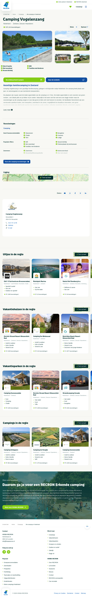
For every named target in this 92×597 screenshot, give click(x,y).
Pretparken (7, 569)
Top (87, 526)
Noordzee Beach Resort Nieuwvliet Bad (71, 337)
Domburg (83, 283)
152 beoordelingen (14, 27)
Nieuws (51, 572)
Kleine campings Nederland (12, 584)
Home (14, 14)
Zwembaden (7, 565)
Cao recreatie (53, 581)
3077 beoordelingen (72, 351)
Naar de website (66, 80)
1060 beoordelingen (13, 294)
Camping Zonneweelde (12, 393)
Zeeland (43, 283)
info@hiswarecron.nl (8, 541)
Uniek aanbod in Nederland (64, 2)
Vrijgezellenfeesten (9, 578)
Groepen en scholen (55, 544)
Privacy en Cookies (60, 593)
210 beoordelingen (42, 351)
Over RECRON (53, 562)
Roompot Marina (39, 281)
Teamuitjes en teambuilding (12, 575)
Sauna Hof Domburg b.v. (72, 281)
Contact (51, 575)
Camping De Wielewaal (41, 336)
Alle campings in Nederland (34, 14)
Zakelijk (51, 550)
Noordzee (21, 283)
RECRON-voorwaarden (56, 578)
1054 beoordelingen (13, 408)
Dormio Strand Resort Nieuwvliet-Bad (17, 337)
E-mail (10, 228)
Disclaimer (70, 593)
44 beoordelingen (71, 294)
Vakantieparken (53, 541)
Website (10, 225)
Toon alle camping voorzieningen (17, 162)
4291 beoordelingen (72, 408)
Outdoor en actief (54, 547)
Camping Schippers (11, 450)
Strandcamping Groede (71, 393)
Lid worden (52, 565)
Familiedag (7, 572)
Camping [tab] (6, 128)
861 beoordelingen (13, 463)
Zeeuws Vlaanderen (22, 340)
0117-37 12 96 (12, 223)
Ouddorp (27, 283)
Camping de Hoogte (40, 450)
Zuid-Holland (14, 283)
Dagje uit (51, 553)
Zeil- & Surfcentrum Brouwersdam (17, 281)
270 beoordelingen (42, 463)
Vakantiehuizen (53, 538)
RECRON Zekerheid (80, 2)
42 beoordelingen (41, 294)
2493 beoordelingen (13, 351)
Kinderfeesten (8, 581)
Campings (82, 6)
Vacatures (52, 569)
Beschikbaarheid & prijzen (24, 80)
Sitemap (83, 593)
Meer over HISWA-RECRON (15, 507)
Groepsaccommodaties (11, 562)
